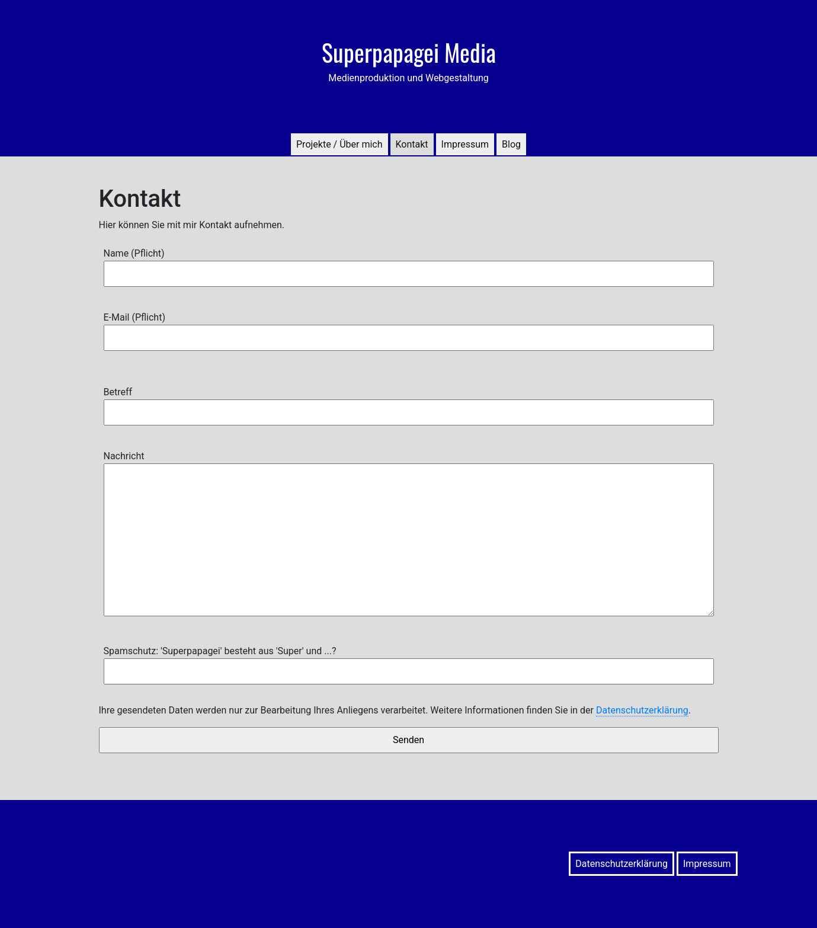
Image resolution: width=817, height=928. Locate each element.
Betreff (409, 402)
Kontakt (412, 144)
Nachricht (409, 534)
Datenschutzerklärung (642, 710)
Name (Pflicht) (409, 263)
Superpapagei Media (409, 52)
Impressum (465, 144)
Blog (511, 144)
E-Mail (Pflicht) (409, 327)
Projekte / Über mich (339, 144)
